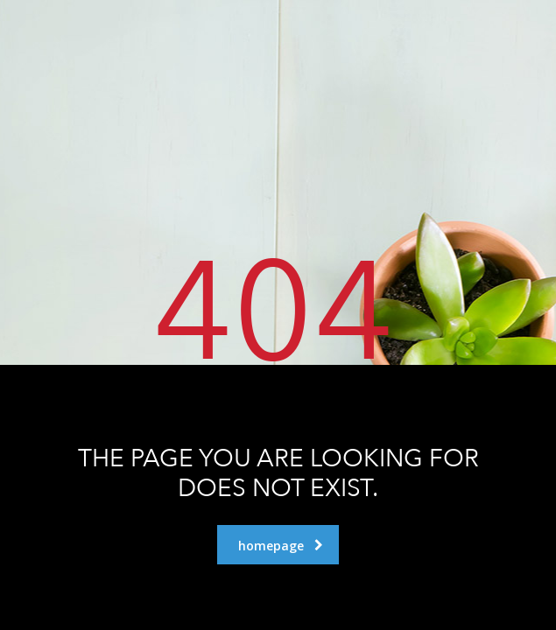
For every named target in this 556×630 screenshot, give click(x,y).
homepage (280, 545)
